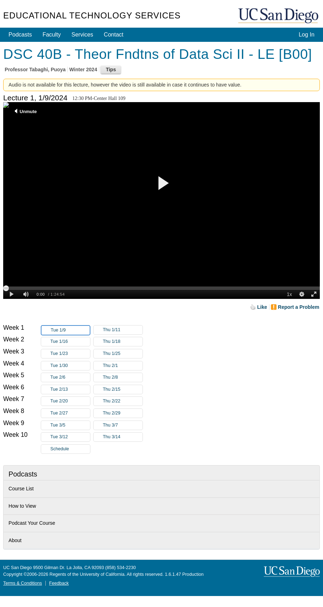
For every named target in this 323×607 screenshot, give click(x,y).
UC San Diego (279, 16)
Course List (21, 488)
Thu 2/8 (123, 377)
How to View (22, 506)
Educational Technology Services (91, 15)
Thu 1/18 (123, 341)
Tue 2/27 (70, 413)
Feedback (59, 583)
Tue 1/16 (70, 341)
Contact (113, 35)
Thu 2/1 (123, 365)
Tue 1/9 (70, 330)
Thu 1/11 (123, 329)
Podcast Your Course (32, 523)
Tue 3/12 (70, 437)
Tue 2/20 (70, 401)
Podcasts (20, 35)
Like (262, 307)
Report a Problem (298, 307)
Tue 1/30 (70, 365)
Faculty (52, 35)
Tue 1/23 (70, 353)
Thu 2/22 (123, 401)
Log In (306, 35)
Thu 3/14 (123, 437)
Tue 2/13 (70, 389)
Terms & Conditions (22, 583)
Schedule (59, 448)
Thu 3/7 (123, 425)
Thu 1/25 (123, 353)
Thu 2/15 (123, 389)
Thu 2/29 (123, 413)
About (15, 540)
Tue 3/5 (70, 425)
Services (82, 35)
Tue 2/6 (70, 377)
